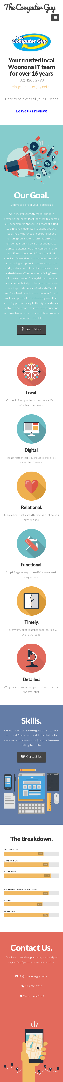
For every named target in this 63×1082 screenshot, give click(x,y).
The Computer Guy (29, 7)
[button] (55, 17)
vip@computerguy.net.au (32, 86)
